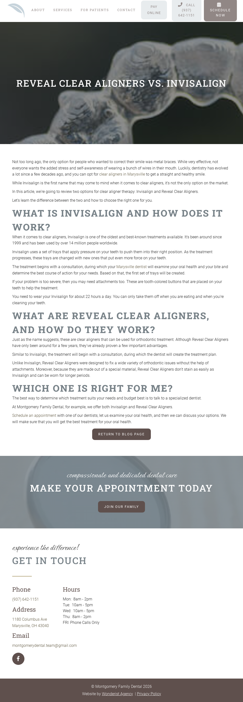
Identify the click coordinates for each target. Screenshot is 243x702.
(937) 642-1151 (25, 599)
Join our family (121, 507)
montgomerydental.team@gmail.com (44, 645)
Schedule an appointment (34, 415)
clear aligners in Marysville (122, 174)
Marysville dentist (131, 266)
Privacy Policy (149, 694)
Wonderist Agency (117, 694)
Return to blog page (121, 434)
